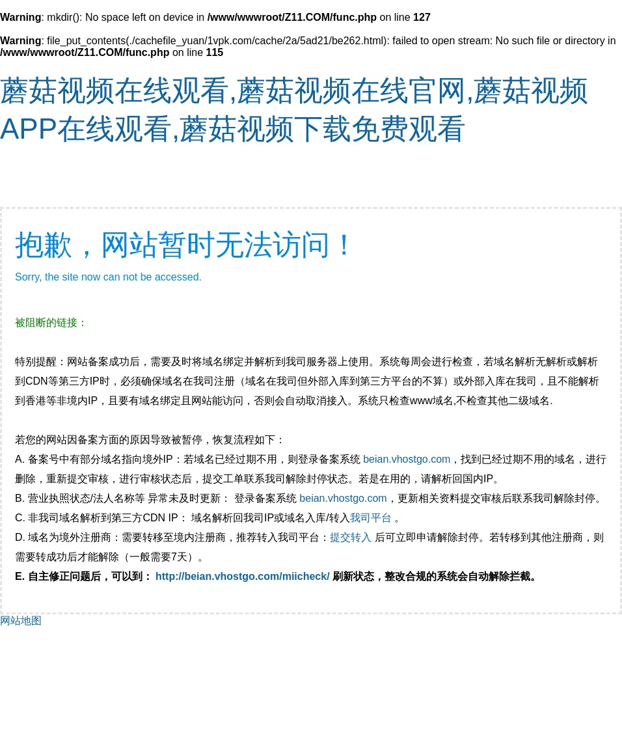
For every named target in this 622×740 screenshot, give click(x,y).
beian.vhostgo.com (406, 459)
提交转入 (351, 537)
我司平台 (372, 517)
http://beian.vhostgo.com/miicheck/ (243, 576)
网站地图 (21, 620)
